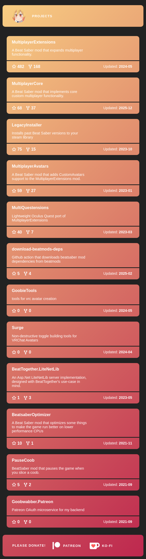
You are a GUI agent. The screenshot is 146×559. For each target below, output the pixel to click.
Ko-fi (100, 545)
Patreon (66, 545)
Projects (42, 16)
